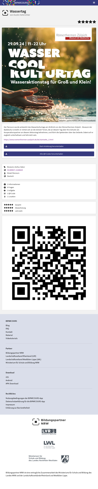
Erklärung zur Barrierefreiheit (18, 407)
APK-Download (12, 383)
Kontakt (9, 332)
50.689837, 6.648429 (15, 170)
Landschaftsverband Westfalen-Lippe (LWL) (23, 359)
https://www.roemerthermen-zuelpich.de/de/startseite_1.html (28, 139)
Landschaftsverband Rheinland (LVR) (21, 356)
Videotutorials (11, 338)
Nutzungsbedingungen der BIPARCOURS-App (24, 398)
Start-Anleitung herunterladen (34, 146)
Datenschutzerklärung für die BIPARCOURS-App (25, 401)
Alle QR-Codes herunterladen (33, 153)
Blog (8, 325)
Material (9, 335)
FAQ (7, 328)
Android (9, 380)
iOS (7, 377)
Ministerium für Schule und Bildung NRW (22, 362)
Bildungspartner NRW (15, 353)
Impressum (10, 404)
